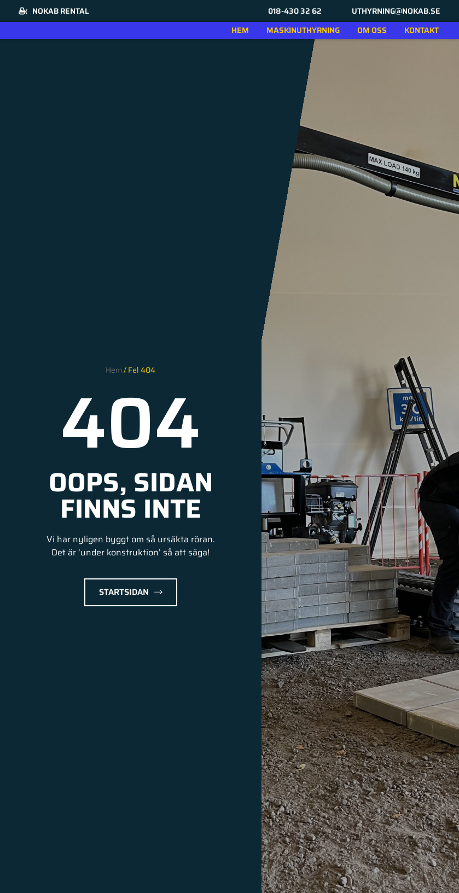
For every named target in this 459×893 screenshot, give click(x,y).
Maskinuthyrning (303, 30)
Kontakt (421, 30)
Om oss (372, 30)
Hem (240, 30)
